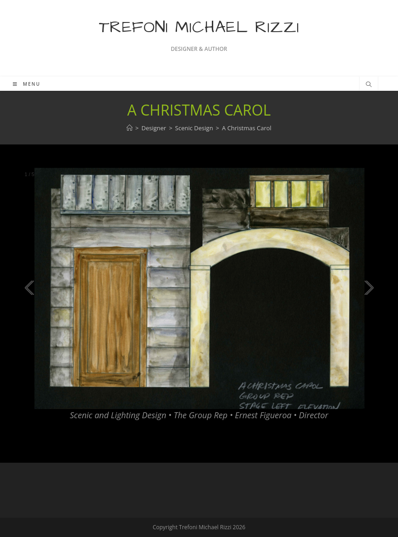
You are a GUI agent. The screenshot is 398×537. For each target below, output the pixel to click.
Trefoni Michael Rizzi (199, 27)
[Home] (130, 128)
